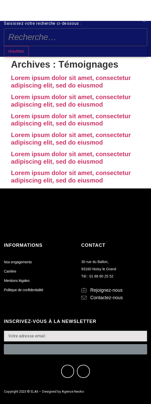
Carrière (10, 271)
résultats (16, 51)
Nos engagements (18, 262)
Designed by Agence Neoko (63, 391)
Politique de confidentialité (23, 290)
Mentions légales (16, 281)
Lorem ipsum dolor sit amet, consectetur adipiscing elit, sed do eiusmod (71, 81)
